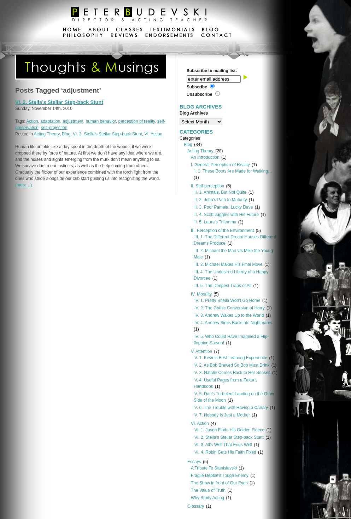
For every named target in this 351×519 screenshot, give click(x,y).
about (98, 30)
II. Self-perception (207, 185)
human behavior (101, 121)
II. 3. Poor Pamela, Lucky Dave (223, 207)
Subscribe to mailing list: (212, 70)
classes (129, 30)
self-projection (54, 127)
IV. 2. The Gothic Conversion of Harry (229, 307)
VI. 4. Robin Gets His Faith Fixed (225, 452)
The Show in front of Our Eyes (219, 482)
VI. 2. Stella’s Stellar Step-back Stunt (59, 102)
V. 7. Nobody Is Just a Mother (222, 415)
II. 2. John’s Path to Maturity (220, 199)
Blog (66, 134)
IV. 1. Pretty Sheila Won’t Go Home (227, 300)
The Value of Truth (208, 490)
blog (210, 30)
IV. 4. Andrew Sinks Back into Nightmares (233, 322)
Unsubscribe (199, 94)
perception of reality (136, 121)
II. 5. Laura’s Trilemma (215, 222)
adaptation (50, 121)
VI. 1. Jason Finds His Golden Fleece (229, 429)
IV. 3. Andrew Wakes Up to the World (229, 315)
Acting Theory (47, 134)
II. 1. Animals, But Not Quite (220, 192)
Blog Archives (194, 113)
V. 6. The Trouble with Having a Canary (231, 407)
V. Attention (201, 351)
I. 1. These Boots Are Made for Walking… (233, 171)
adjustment (73, 121)
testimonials (172, 30)
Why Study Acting (207, 497)
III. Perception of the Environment (222, 230)
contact (216, 36)
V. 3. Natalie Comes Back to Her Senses (232, 372)
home (72, 30)
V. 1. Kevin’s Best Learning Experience (230, 357)
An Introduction (205, 157)
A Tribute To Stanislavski (214, 468)
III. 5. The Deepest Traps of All (222, 285)
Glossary (195, 506)
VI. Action (154, 134)
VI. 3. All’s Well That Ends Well (223, 444)
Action (32, 121)
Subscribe (197, 86)
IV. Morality (201, 294)
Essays (194, 461)
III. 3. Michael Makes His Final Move (228, 264)
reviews (124, 36)
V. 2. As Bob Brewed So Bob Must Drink (231, 365)
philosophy (83, 36)
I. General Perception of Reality (220, 164)
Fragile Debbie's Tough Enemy (219, 475)
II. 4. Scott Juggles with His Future (226, 214)
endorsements (169, 36)
